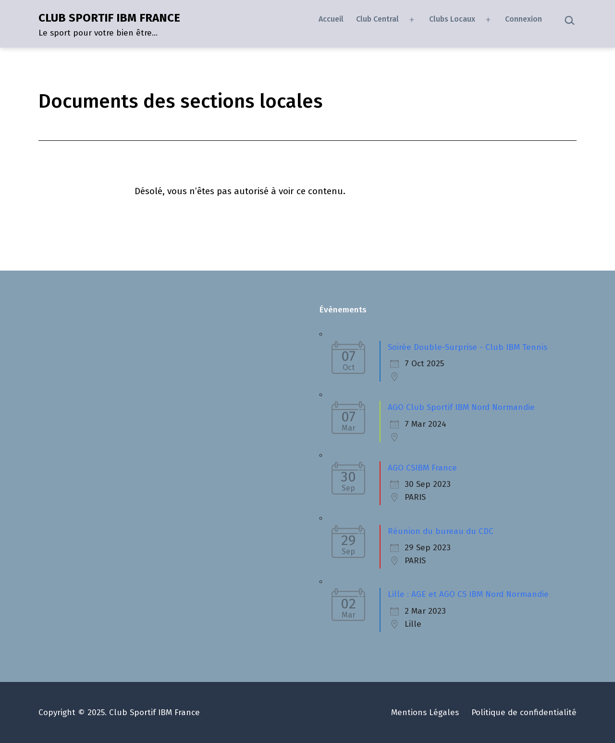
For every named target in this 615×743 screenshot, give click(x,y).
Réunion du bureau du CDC (440, 531)
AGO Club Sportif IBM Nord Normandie (461, 407)
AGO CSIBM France (422, 468)
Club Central (377, 19)
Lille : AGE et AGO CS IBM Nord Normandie (468, 594)
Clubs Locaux (452, 19)
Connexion (523, 19)
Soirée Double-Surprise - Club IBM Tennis (467, 347)
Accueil (331, 19)
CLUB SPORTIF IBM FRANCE (109, 18)
